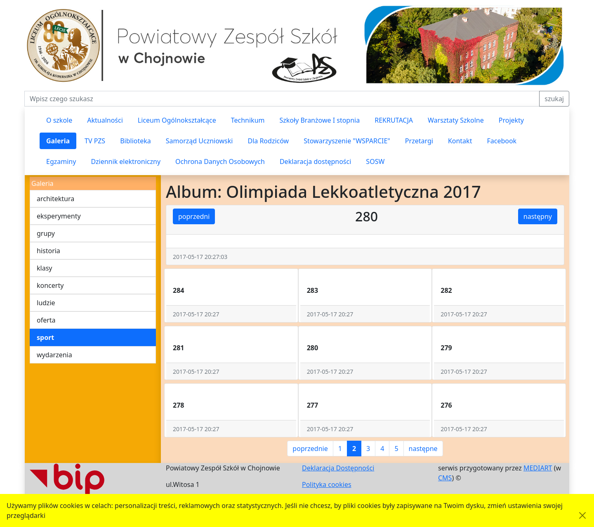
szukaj (554, 98)
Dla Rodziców (268, 140)
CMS (445, 477)
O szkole (59, 120)
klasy (44, 268)
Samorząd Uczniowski (199, 140)
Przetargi (419, 140)
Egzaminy (61, 161)
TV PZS (95, 140)
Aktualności (105, 120)
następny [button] (537, 216)
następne (423, 448)
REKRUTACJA (394, 120)
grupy (46, 233)
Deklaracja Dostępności (338, 467)
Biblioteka (135, 140)
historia (48, 250)
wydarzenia (54, 354)
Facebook (501, 140)
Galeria (58, 140)
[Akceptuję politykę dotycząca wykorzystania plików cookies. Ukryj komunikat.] (582, 515)
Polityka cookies (326, 484)
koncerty (50, 285)
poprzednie (310, 448)
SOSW (375, 161)
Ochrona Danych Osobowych (220, 161)
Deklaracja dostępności (315, 161)
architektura (55, 198)
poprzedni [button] (194, 216)
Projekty (511, 120)
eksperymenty (59, 216)
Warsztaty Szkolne (456, 120)
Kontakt (460, 140)
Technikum (248, 120)
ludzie (46, 302)
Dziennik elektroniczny (125, 161)
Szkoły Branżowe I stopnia (319, 120)
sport (45, 337)
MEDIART (537, 467)
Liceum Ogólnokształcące (177, 120)
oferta (46, 320)
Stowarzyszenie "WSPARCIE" (347, 140)
